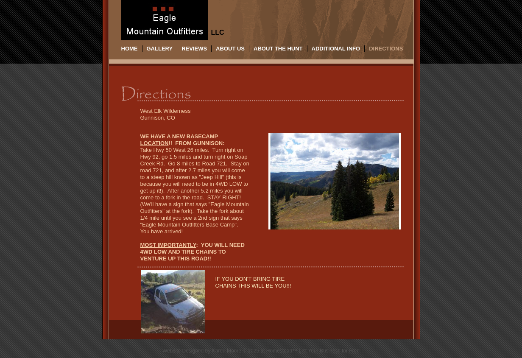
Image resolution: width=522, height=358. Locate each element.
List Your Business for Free (329, 351)
